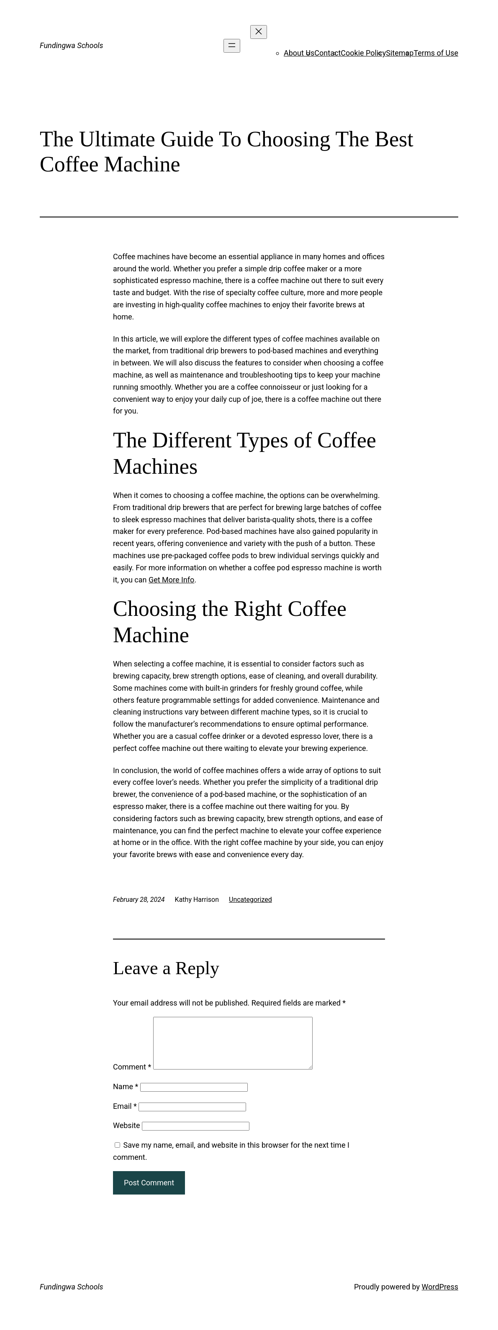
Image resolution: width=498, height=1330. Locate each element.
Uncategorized (250, 900)
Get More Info (171, 579)
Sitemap (399, 53)
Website (126, 1135)
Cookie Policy (363, 53)
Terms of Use (435, 53)
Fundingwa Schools (71, 45)
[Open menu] (231, 46)
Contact (327, 53)
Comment (132, 1076)
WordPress (440, 1296)
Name (125, 1096)
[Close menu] (258, 32)
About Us (299, 53)
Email (125, 1116)
